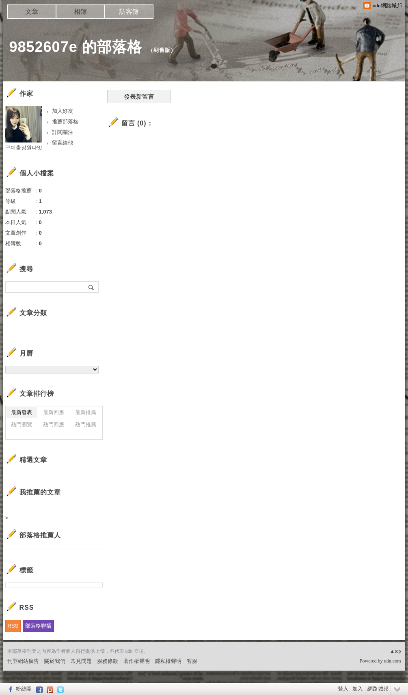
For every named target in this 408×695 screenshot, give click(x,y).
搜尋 (91, 287)
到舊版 (162, 50)
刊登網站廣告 (23, 661)
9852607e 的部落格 (75, 47)
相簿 (80, 11)
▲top (395, 651)
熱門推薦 (85, 424)
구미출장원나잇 (23, 148)
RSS (13, 626)
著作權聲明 (136, 661)
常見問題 (81, 661)
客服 (192, 661)
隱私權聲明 (168, 661)
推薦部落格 (65, 122)
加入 (357, 689)
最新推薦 (85, 412)
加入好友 (62, 111)
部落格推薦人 (40, 535)
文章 (31, 11)
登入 (343, 689)
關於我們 (54, 661)
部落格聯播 (38, 626)
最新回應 (53, 412)
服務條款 (107, 661)
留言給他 (62, 143)
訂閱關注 (62, 132)
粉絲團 (24, 689)
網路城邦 (378, 689)
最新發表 (21, 412)
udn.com (392, 661)
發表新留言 (139, 96)
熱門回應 (53, 424)
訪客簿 (129, 11)
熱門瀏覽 (21, 424)
